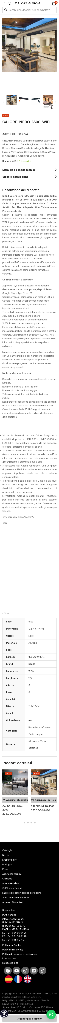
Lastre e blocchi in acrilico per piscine (22, 892)
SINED (31, 664)
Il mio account (9, 958)
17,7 (30, 678)
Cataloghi (7, 850)
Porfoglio (7, 864)
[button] (50, 3)
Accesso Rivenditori (12, 902)
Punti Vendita (9, 914)
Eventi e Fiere (9, 859)
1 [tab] (24, 822)
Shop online (8, 910)
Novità (5, 855)
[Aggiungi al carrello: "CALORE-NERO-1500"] (44, 800)
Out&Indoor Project (12, 888)
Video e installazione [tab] (15, 176)
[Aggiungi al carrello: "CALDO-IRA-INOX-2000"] (15, 800)
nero (30, 720)
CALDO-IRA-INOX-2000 (12, 808)
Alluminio (32, 642)
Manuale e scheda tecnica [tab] (19, 169)
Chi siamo (7, 878)
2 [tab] (28, 822)
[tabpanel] (15, 793)
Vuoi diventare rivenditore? (16, 897)
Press (5, 869)
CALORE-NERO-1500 (42, 806)
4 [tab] (35, 822)
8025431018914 (36, 657)
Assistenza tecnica (12, 874)
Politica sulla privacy (12, 949)
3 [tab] (31, 822)
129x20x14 (34, 706)
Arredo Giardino (10, 883)
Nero (31, 635)
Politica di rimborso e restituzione (19, 954)
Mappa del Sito (10, 962)
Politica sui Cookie (11, 945)
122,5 (31, 671)
